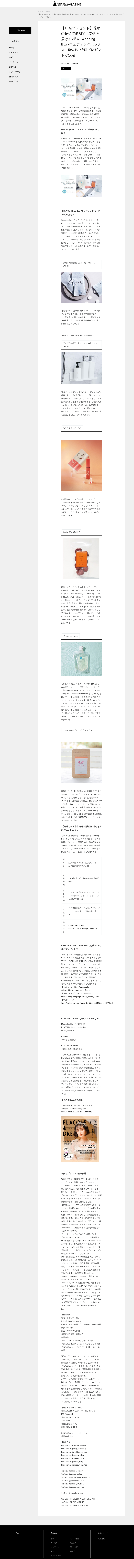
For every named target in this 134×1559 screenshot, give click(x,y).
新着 (52, 1539)
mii (78, 64)
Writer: (74, 64)
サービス (12, 48)
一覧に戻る (20, 30)
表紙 (11, 57)
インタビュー (14, 62)
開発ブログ (13, 81)
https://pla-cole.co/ (74, 1321)
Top (17, 1533)
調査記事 (12, 67)
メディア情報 (14, 72)
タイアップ (13, 52)
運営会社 (101, 1539)
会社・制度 (13, 77)
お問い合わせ (103, 1533)
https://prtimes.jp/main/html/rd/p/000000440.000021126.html (87, 1003)
